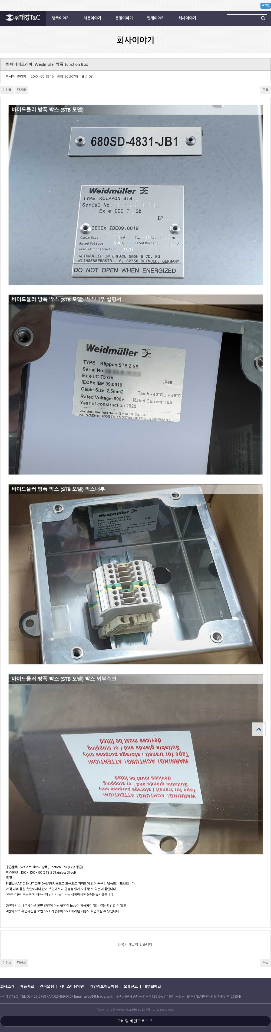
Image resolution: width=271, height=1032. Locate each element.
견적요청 (47, 986)
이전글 (6, 89)
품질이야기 (124, 18)
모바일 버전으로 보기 (135, 1021)
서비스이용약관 (72, 986)
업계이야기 (155, 18)
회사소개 (7, 986)
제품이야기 (92, 18)
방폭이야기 (61, 18)
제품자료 (27, 986)
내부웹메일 (152, 986)
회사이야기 (187, 18)
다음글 (21, 89)
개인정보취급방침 (104, 986)
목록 (266, 89)
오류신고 (131, 986)
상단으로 (259, 729)
